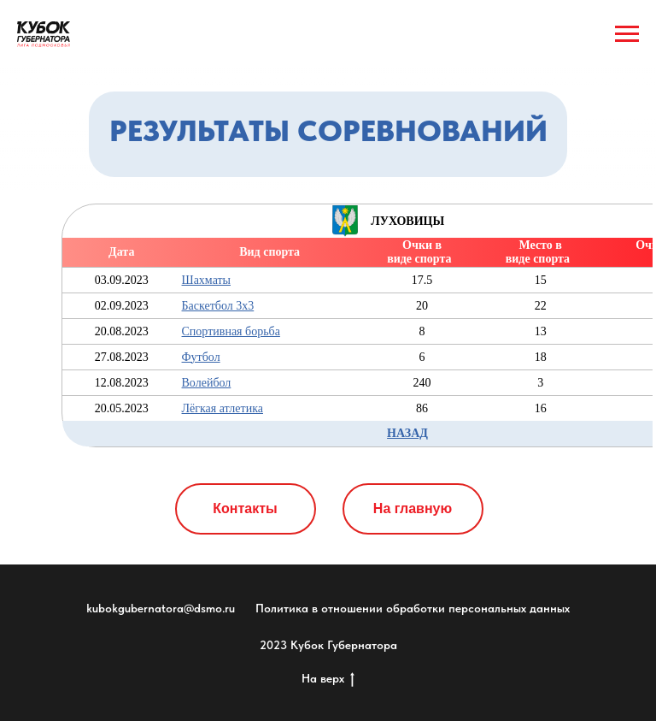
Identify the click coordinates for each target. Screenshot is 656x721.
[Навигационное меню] (627, 34)
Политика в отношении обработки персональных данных (412, 608)
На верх (328, 679)
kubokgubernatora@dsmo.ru (160, 608)
